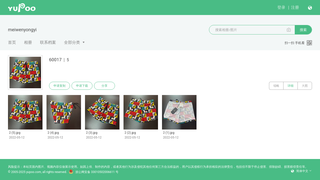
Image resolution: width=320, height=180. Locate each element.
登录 (281, 7)
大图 (305, 86)
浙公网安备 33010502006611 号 (93, 172)
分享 (105, 86)
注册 (295, 7)
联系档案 (48, 42)
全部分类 (72, 42)
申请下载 (82, 86)
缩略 (276, 86)
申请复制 (60, 86)
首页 (12, 42)
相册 (28, 42)
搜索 (303, 30)
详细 (291, 86)
